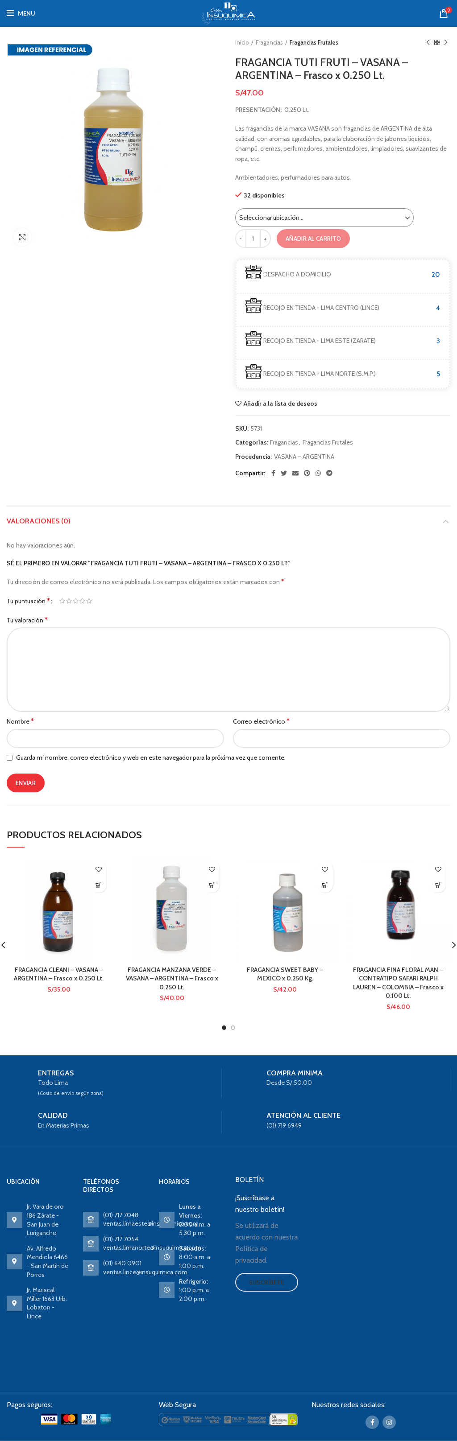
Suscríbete (266, 1282)
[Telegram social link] (329, 473)
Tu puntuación (28, 601)
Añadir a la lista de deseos (280, 403)
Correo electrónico (261, 721)
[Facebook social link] (273, 473)
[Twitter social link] (284, 473)
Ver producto (99, 885)
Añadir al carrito (313, 238)
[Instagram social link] (389, 1422)
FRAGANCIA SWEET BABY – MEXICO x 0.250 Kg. (285, 974)
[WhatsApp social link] (318, 473)
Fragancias (269, 42)
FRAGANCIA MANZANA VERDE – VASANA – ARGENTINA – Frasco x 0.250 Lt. (172, 978)
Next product (446, 42)
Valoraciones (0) (39, 521)
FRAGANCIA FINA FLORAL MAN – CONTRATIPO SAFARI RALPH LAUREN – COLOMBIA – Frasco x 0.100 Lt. (398, 983)
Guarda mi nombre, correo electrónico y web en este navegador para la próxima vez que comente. (151, 757)
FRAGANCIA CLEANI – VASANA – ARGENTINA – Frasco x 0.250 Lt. (59, 974)
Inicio (242, 42)
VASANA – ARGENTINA (304, 457)
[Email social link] (295, 473)
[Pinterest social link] (307, 473)
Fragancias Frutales (314, 42)
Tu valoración (27, 620)
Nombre (20, 721)
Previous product (428, 42)
